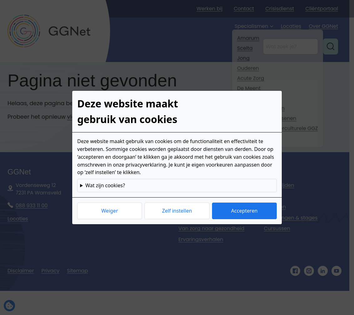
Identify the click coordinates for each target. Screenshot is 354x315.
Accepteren (244, 210)
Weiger (109, 210)
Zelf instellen (177, 210)
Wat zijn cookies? (105, 185)
